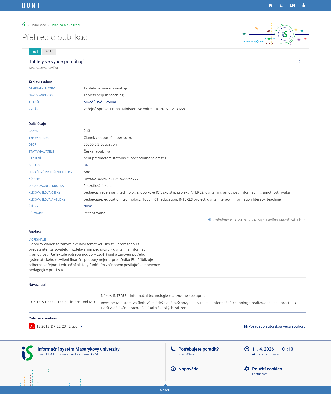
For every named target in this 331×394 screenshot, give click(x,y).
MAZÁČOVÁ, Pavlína (100, 102)
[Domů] (270, 5)
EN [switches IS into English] (292, 5)
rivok (88, 206)
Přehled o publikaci (66, 25)
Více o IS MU (46, 354)
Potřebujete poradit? (199, 349)
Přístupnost (259, 374)
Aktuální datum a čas (266, 354)
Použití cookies (267, 368)
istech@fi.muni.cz (190, 354)
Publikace (39, 25)
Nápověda (189, 368)
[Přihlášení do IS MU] (303, 5)
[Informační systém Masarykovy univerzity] (31, 5)
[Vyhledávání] (281, 5)
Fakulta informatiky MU (84, 354)
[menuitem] (297, 61)
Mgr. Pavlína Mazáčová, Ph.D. (282, 219)
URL (87, 165)
